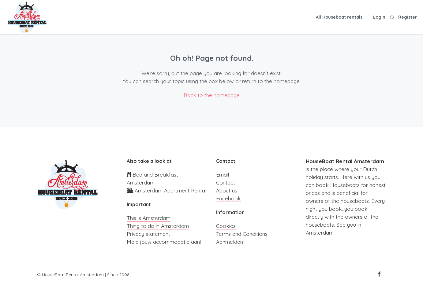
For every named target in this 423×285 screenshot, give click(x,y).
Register (407, 17)
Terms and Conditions (242, 234)
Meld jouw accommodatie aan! (164, 242)
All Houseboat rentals (339, 17)
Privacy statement (148, 234)
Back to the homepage (212, 95)
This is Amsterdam (148, 218)
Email (222, 174)
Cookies (226, 226)
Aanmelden (229, 242)
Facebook (228, 198)
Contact (225, 182)
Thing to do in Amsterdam (158, 226)
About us (226, 190)
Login (379, 17)
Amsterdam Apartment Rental (166, 190)
